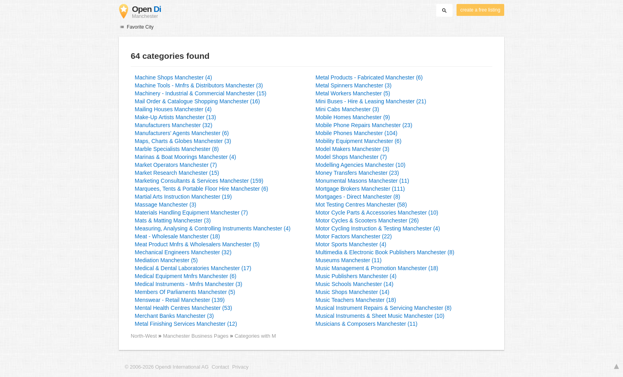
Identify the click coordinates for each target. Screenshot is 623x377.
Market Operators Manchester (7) (176, 165)
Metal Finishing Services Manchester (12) (186, 324)
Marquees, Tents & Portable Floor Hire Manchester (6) (201, 189)
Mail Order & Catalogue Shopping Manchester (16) (197, 101)
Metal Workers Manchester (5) (352, 93)
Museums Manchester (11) (348, 260)
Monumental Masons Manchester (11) (362, 181)
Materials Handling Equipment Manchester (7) (191, 212)
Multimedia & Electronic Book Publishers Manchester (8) (384, 252)
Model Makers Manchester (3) (352, 149)
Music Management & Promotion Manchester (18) (376, 268)
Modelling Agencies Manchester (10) (360, 165)
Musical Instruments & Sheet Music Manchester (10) (379, 316)
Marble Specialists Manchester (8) (177, 149)
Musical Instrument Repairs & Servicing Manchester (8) (383, 308)
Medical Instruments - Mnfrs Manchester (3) (188, 284)
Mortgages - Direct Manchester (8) (357, 196)
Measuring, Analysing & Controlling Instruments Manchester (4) (212, 228)
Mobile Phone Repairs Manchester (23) (363, 125)
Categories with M (255, 336)
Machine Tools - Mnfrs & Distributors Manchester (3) (199, 85)
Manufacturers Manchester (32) (173, 125)
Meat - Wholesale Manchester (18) (177, 236)
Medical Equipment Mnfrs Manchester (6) (185, 276)
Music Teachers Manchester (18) (355, 300)
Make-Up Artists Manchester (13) (175, 117)
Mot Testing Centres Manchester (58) (361, 204)
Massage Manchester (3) (165, 204)
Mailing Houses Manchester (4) (173, 109)
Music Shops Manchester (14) (352, 292)
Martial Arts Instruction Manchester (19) (183, 196)
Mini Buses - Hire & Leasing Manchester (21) (370, 101)
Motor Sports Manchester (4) (350, 244)
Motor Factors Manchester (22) (353, 236)
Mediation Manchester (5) (166, 260)
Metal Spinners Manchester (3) (353, 85)
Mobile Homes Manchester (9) (352, 117)
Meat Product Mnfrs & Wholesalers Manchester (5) (197, 244)
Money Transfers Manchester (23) (357, 173)
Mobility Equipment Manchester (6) (358, 141)
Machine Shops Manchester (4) (173, 77)
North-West (144, 336)
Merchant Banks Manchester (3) (174, 316)
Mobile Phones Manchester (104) (356, 133)
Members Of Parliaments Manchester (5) (185, 292)
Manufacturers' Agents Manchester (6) (182, 133)
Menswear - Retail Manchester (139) (179, 300)
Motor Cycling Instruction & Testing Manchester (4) (377, 228)
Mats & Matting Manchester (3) (173, 220)
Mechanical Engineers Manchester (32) (183, 252)
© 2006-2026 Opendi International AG (167, 367)
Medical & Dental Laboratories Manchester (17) (193, 268)
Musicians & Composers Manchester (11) (366, 324)
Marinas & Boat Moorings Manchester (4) (185, 157)
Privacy (240, 367)
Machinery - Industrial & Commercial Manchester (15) (200, 93)
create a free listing (480, 10)
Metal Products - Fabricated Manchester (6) (369, 77)
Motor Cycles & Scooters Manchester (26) (367, 220)
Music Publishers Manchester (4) (356, 276)
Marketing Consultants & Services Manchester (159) (199, 181)
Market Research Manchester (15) (177, 173)
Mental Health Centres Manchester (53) (183, 308)
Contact (220, 367)
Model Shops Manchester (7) (351, 157)
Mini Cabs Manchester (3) (347, 109)
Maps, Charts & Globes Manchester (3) (183, 141)
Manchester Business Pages (196, 336)
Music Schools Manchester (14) (354, 284)
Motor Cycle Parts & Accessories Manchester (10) (376, 212)
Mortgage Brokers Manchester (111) (360, 189)
